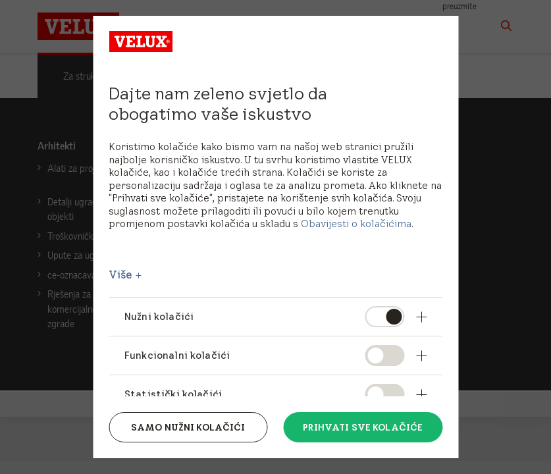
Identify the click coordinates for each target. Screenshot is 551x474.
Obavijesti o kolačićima (356, 223)
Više (121, 274)
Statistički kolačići (173, 394)
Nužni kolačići (159, 316)
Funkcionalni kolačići (177, 355)
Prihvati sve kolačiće (363, 427)
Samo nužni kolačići (188, 427)
